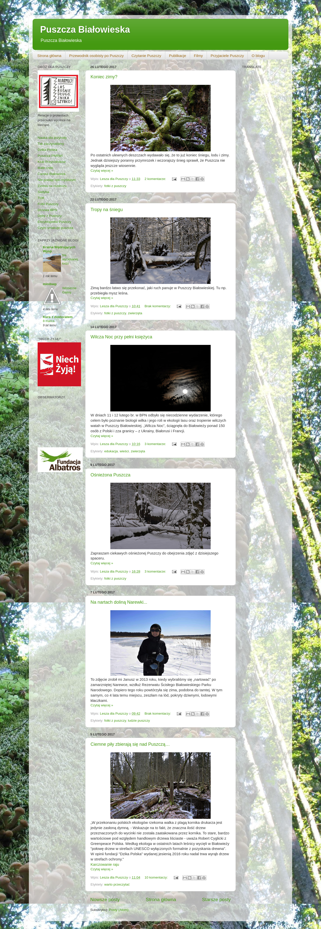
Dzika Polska (47, 150)
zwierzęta (135, 313)
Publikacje (177, 55)
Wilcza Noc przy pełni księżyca (121, 336)
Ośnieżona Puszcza (110, 474)
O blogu (258, 55)
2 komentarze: (155, 179)
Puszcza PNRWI (50, 156)
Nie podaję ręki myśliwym (57, 180)
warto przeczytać (117, 884)
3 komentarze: (155, 444)
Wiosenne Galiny (69, 290)
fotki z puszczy (115, 186)
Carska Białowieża (51, 174)
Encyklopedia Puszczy (54, 222)
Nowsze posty (105, 899)
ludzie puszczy (139, 720)
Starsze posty (216, 899)
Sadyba (43, 192)
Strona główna (49, 55)
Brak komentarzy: (158, 306)
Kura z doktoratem (58, 317)
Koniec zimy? (104, 76)
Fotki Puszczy (48, 204)
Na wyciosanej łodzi (70, 259)
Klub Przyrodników (52, 162)
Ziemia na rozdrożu (52, 186)
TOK (41, 198)
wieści (124, 451)
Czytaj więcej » (102, 170)
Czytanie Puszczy (146, 55)
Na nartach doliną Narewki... (119, 602)
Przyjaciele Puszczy (227, 55)
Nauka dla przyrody (52, 138)
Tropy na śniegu (107, 209)
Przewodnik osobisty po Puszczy (96, 55)
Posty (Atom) (118, 910)
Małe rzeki (45, 168)
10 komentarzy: (156, 877)
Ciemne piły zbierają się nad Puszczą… (130, 744)
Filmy (198, 55)
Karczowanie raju (105, 864)
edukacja (111, 451)
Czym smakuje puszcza (55, 228)
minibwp (50, 284)
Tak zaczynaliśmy (51, 144)
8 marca (48, 321)
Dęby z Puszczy (50, 216)
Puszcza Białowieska (85, 29)
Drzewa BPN (47, 210)
